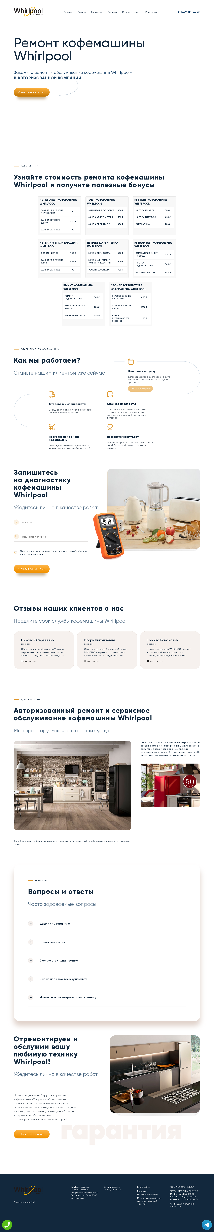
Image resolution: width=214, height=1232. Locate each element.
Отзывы (112, 12)
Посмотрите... (28, 661)
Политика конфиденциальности (147, 1192)
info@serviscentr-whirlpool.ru (84, 1192)
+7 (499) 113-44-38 (189, 12)
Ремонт (68, 12)
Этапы (82, 12)
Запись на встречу (140, 388)
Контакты (151, 12)
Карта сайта (143, 1187)
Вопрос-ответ (131, 12)
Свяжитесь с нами (31, 92)
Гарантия (96, 12)
